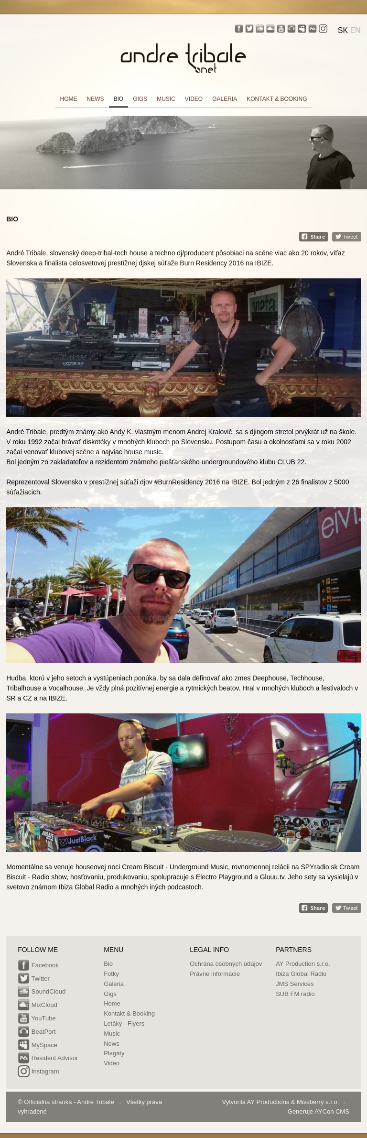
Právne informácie (215, 973)
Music (112, 1033)
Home (112, 1003)
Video (111, 1063)
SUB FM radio (295, 993)
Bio (108, 963)
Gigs (110, 993)
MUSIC (166, 99)
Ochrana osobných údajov (226, 963)
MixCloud (37, 1005)
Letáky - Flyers (124, 1023)
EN (355, 30)
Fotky (111, 973)
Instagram (38, 1072)
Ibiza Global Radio (301, 973)
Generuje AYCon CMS (318, 1111)
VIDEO (194, 99)
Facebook (38, 966)
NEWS (95, 99)
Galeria (114, 983)
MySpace (37, 1045)
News (111, 1043)
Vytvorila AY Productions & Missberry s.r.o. (280, 1101)
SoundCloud (41, 992)
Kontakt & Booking (129, 1013)
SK (343, 30)
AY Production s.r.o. (303, 963)
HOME (68, 99)
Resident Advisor (48, 1058)
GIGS (140, 99)
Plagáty (114, 1053)
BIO (119, 99)
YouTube (36, 1019)
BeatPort (36, 1032)
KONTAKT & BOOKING (277, 99)
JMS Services (294, 983)
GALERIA (224, 99)
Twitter (34, 979)
